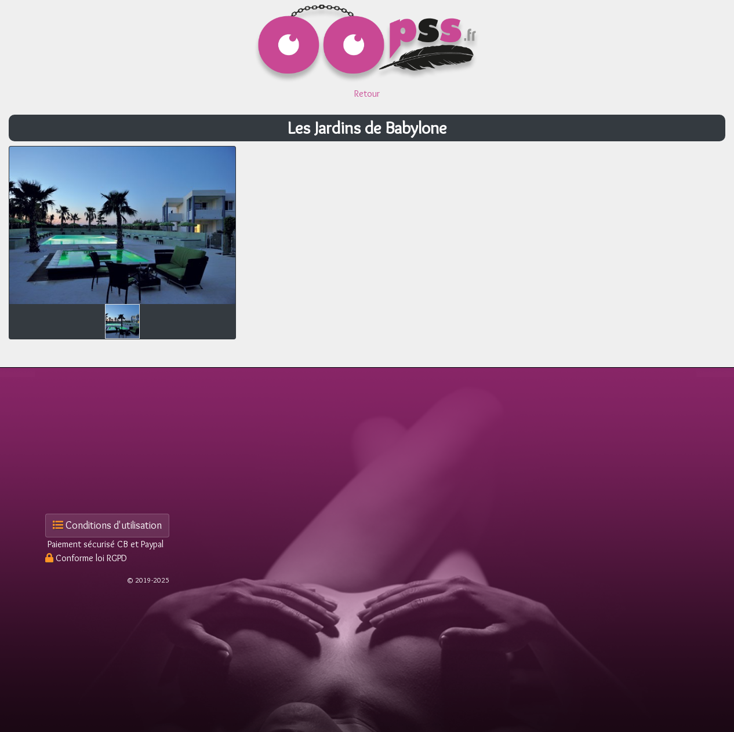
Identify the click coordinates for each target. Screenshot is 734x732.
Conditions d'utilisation (107, 525)
